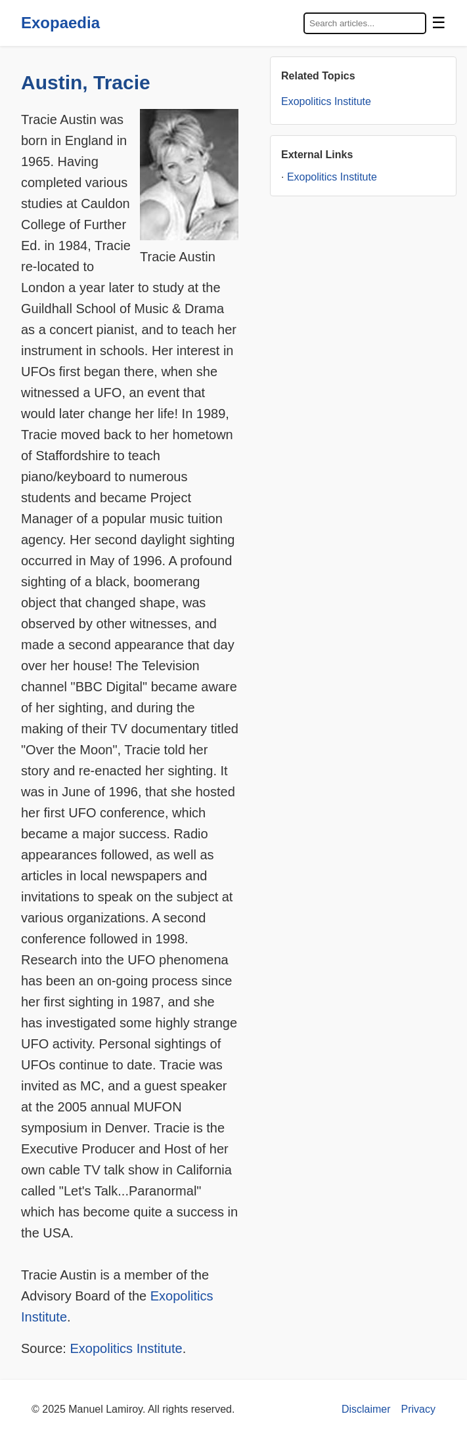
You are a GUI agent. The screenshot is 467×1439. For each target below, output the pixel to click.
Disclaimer (366, 1409)
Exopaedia (60, 23)
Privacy (418, 1409)
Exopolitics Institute (126, 1348)
